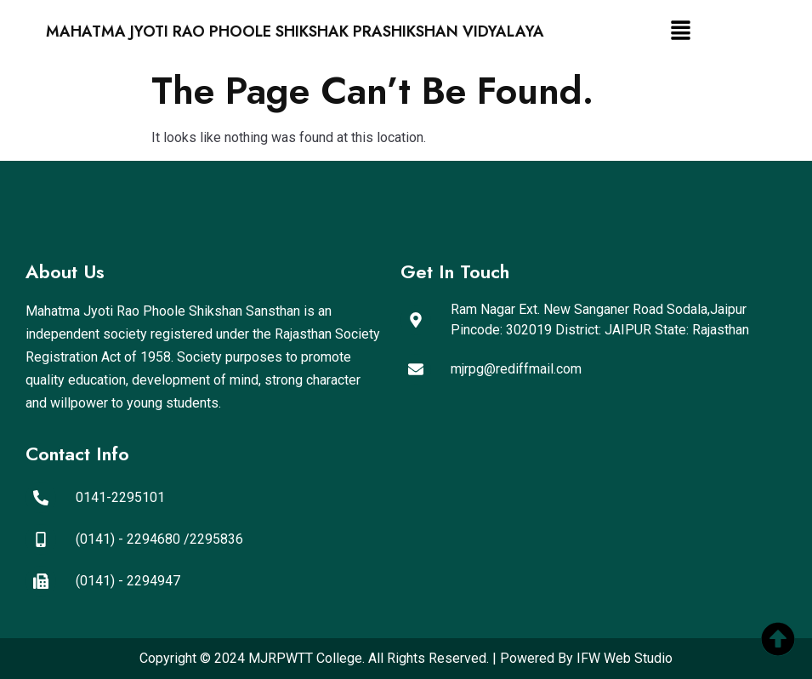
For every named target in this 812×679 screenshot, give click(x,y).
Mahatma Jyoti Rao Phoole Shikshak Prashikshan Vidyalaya (295, 31)
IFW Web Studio (624, 658)
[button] (681, 31)
